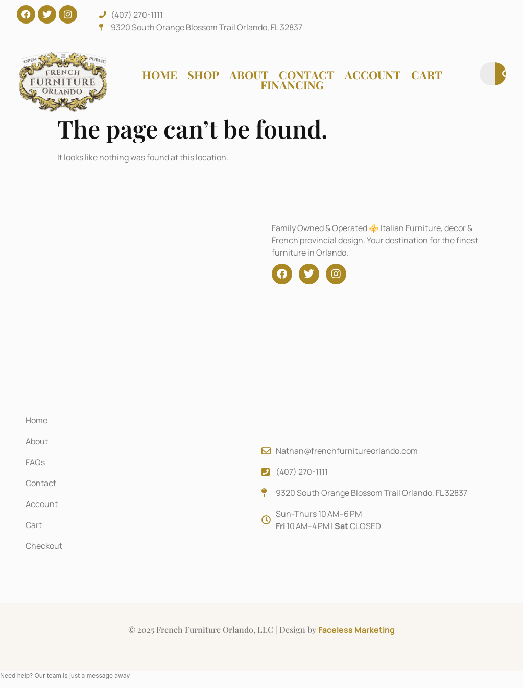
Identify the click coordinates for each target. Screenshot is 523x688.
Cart (426, 75)
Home (159, 75)
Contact (307, 75)
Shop (203, 75)
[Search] (506, 73)
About (249, 75)
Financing (292, 85)
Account (373, 75)
